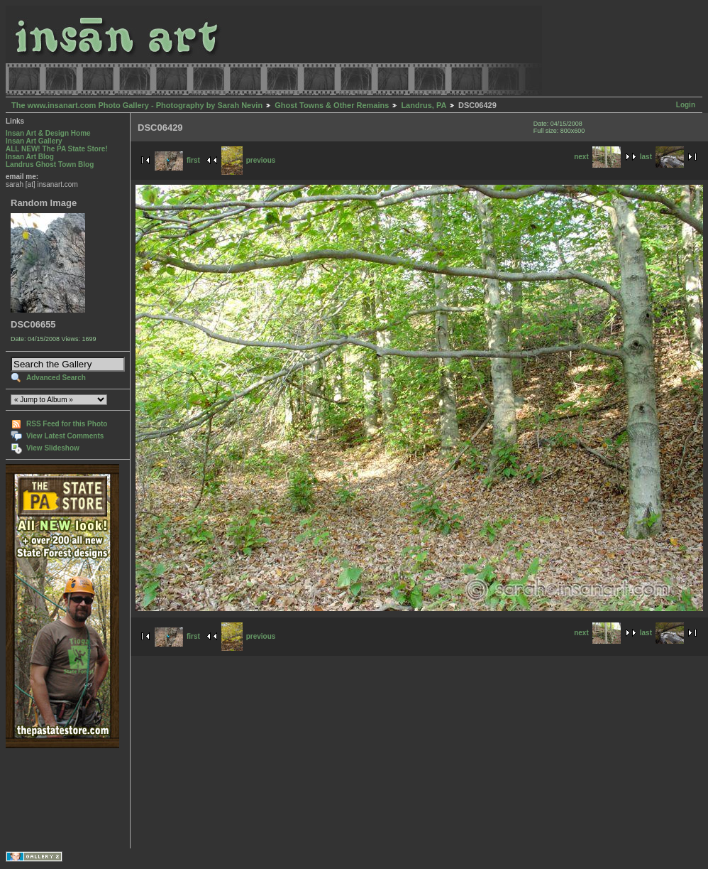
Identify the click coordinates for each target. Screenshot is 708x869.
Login (685, 105)
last (662, 157)
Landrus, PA (423, 105)
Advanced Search (56, 378)
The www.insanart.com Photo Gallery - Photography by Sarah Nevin (136, 105)
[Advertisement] (50, 798)
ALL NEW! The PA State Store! (57, 149)
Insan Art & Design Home (48, 133)
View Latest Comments (65, 436)
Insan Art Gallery (34, 141)
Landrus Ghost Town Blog (50, 164)
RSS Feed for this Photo (66, 424)
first (177, 160)
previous (248, 160)
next (597, 157)
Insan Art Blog (30, 157)
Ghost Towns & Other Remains (332, 105)
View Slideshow (52, 448)
